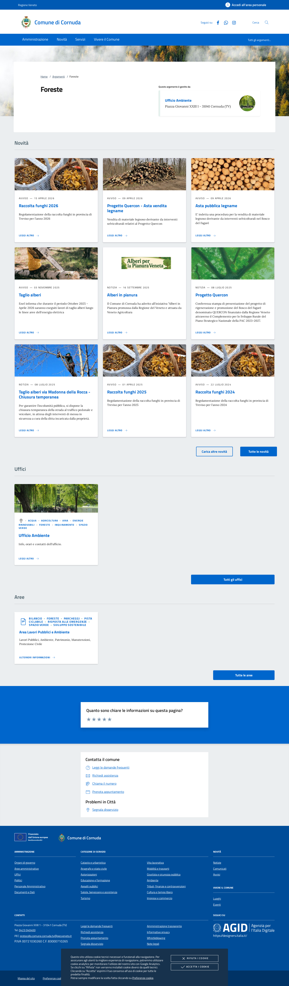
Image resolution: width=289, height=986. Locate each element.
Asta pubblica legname (216, 205)
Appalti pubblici (89, 886)
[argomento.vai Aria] (65, 520)
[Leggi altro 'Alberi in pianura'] (117, 332)
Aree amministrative (26, 868)
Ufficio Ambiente (178, 100)
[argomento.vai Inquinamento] (65, 525)
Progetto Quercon (211, 295)
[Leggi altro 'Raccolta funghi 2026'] (29, 235)
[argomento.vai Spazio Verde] (39, 625)
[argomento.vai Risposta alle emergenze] (68, 621)
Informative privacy (158, 932)
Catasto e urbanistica (93, 862)
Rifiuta (194, 958)
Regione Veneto (27, 5)
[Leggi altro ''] (29, 558)
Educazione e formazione (95, 880)
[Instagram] (232, 22)
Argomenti (58, 76)
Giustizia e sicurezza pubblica (163, 874)
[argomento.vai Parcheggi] (72, 618)
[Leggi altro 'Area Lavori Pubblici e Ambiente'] (37, 657)
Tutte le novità (258, 451)
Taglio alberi (30, 295)
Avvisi (216, 874)
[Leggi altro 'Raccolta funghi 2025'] (117, 430)
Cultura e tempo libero (160, 892)
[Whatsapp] (224, 22)
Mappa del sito (26, 978)
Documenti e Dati (24, 892)
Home (44, 76)
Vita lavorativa (155, 862)
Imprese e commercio (159, 898)
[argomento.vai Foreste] (45, 525)
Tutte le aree (243, 675)
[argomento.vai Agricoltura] (50, 520)
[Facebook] (216, 22)
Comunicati (219, 868)
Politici (18, 880)
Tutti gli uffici (233, 579)
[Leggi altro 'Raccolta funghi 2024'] (205, 430)
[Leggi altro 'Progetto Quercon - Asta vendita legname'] (117, 235)
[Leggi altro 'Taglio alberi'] (29, 332)
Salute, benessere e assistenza (99, 892)
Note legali (153, 944)
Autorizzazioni (89, 874)
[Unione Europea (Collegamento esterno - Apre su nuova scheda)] (32, 838)
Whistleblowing (156, 938)
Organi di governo (24, 862)
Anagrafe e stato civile (94, 868)
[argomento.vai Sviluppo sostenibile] (69, 625)
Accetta (194, 967)
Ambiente (152, 880)
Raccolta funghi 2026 (38, 205)
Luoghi (217, 898)
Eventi (217, 904)
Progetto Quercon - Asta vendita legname (137, 208)
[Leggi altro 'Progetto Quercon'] (205, 332)
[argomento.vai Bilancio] (36, 618)
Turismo (85, 898)
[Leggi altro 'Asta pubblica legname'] (205, 235)
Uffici (17, 874)
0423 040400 (27, 930)
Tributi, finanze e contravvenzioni (166, 886)
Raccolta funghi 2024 (215, 392)
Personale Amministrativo (29, 886)
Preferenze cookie (142, 978)
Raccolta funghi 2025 (127, 392)
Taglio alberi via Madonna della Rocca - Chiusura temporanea (54, 394)
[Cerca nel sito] (266, 22)
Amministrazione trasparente (164, 926)
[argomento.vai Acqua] (33, 520)
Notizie (217, 862)
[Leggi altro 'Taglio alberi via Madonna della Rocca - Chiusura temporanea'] (29, 430)
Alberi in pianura (122, 295)
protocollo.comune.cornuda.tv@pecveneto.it (46, 936)
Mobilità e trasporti (158, 868)
